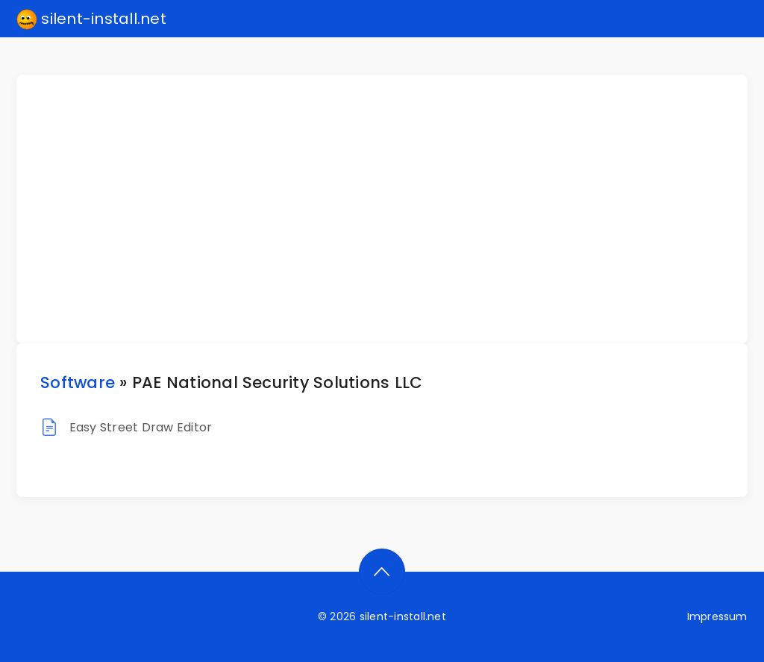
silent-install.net (91, 19)
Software (77, 382)
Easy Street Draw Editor (141, 427)
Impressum (717, 616)
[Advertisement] (391, 208)
